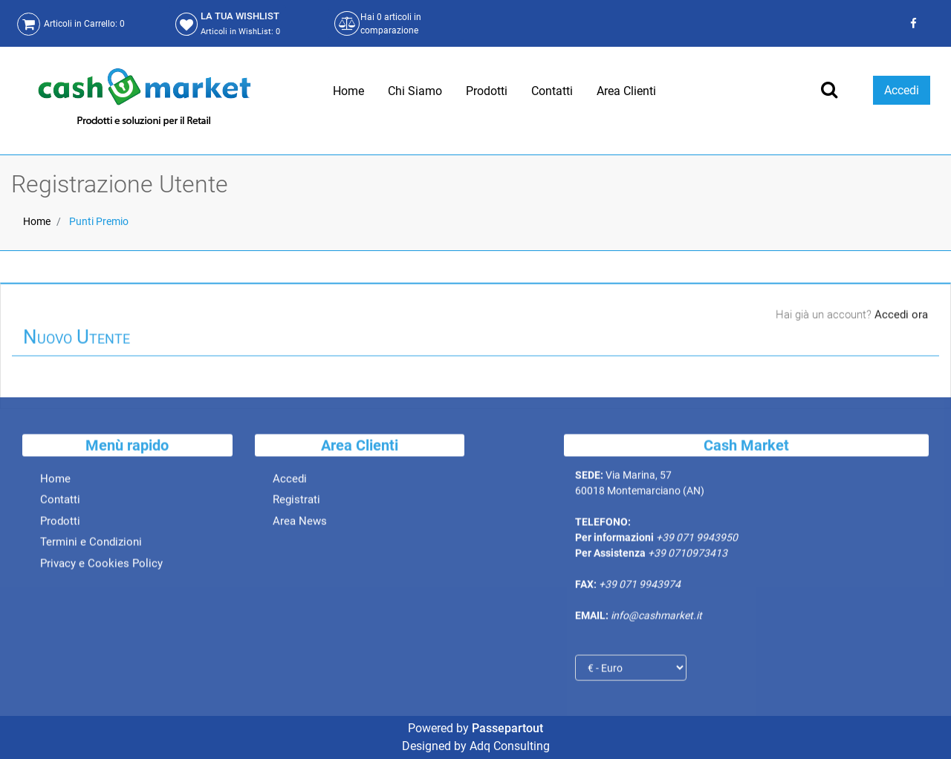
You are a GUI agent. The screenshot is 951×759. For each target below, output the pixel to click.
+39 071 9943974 (640, 587)
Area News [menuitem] (300, 523)
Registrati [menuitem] (296, 502)
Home (37, 221)
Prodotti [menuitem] (486, 91)
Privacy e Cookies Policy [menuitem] (101, 565)
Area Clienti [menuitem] (626, 91)
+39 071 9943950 (697, 540)
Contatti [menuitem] (552, 91)
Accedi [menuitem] (290, 480)
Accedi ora (901, 316)
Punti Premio (99, 221)
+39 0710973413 (687, 555)
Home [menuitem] (348, 91)
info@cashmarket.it (656, 618)
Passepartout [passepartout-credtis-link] (507, 728)
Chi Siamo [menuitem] (415, 91)
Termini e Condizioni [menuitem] (91, 544)
